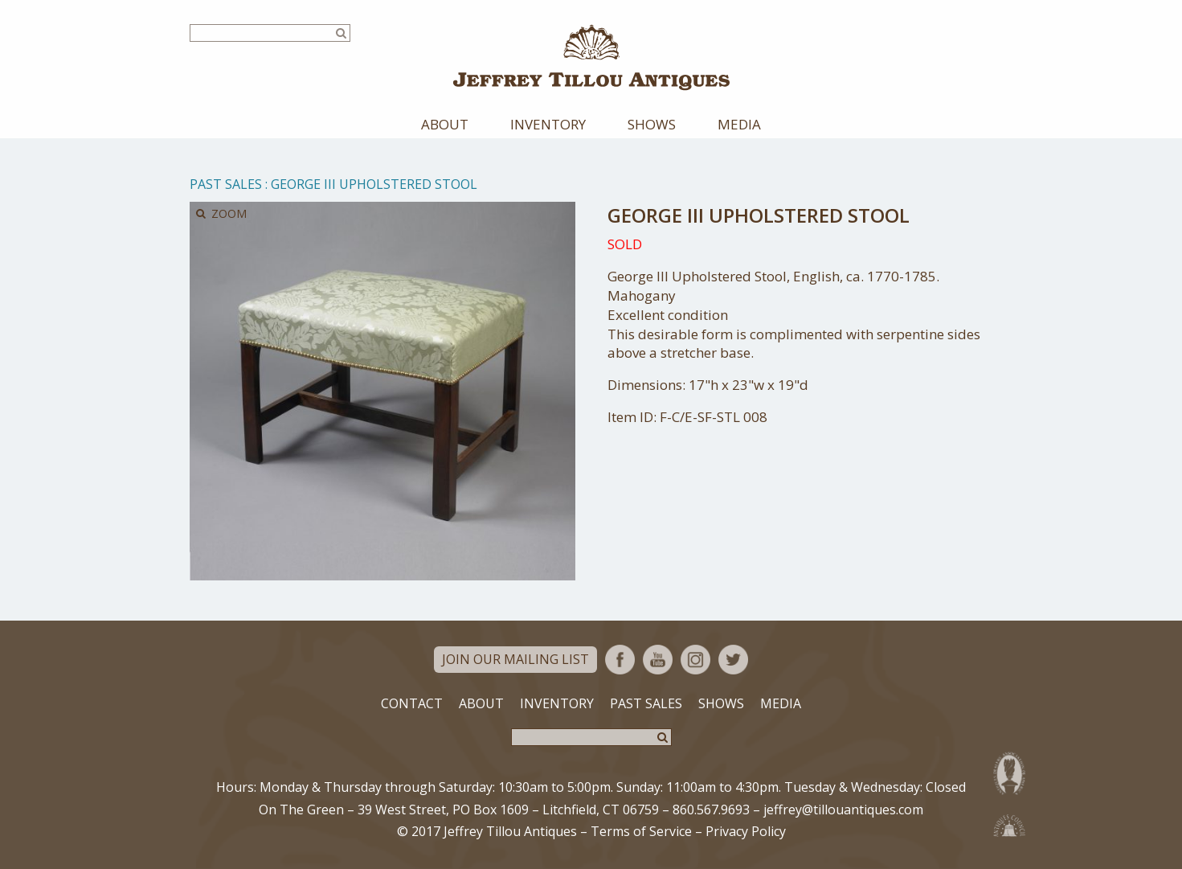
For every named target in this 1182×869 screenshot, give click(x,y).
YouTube (658, 659)
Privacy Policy (746, 831)
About (444, 124)
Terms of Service (641, 831)
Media (739, 124)
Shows (652, 124)
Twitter (733, 659)
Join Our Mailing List (515, 659)
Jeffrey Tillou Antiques (591, 57)
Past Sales (226, 184)
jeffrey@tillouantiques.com (843, 809)
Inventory (548, 124)
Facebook (620, 659)
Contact (412, 703)
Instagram (695, 659)
